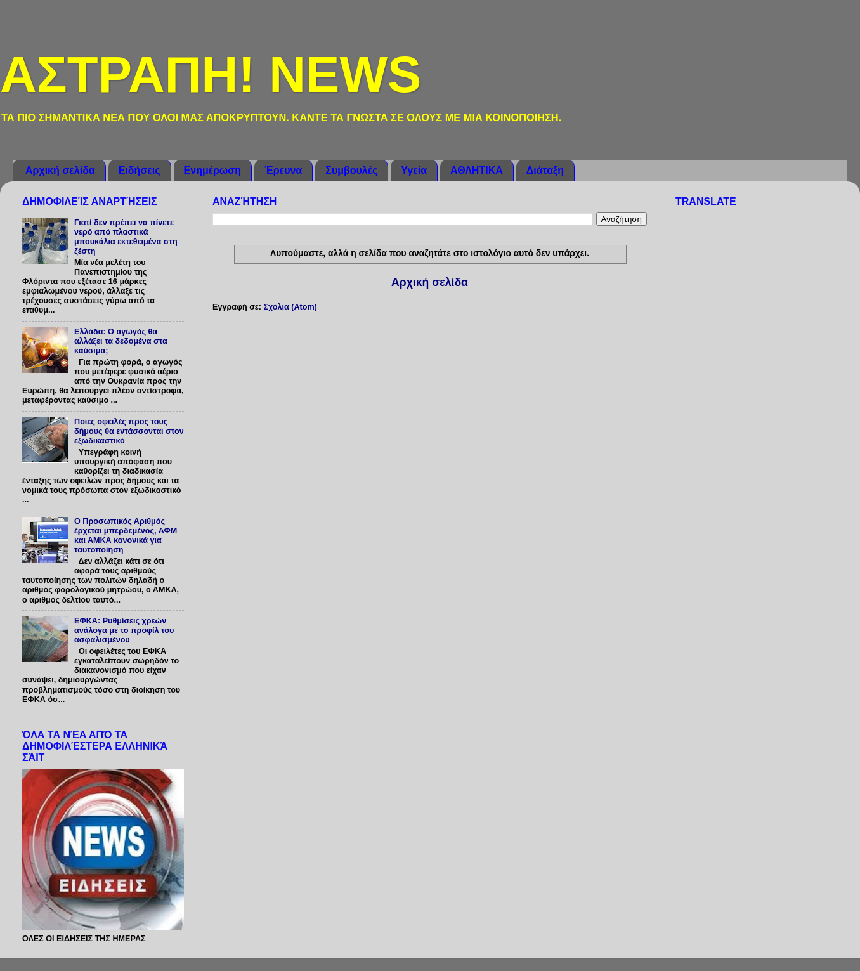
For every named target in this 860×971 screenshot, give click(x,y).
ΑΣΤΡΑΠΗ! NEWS (210, 74)
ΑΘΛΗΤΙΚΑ (476, 170)
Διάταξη (545, 170)
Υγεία (414, 170)
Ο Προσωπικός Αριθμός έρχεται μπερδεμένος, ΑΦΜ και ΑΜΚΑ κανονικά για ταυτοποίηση (125, 535)
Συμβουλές (351, 170)
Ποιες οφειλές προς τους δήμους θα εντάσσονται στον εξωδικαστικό (129, 431)
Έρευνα (283, 170)
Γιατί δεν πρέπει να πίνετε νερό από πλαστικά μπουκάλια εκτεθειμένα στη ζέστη (126, 237)
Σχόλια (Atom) (289, 307)
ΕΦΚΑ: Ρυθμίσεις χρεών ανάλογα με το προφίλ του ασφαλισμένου (124, 630)
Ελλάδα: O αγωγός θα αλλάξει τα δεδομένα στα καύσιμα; (120, 341)
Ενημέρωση (212, 170)
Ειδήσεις (139, 170)
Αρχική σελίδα (60, 170)
